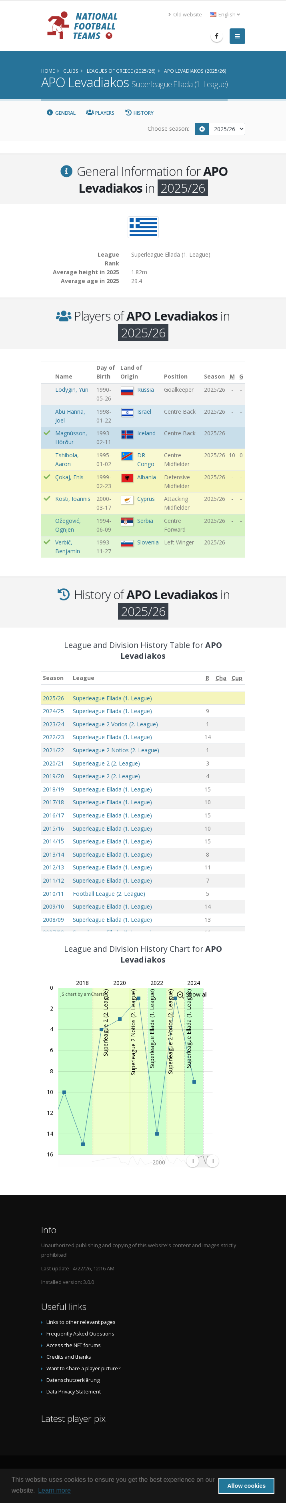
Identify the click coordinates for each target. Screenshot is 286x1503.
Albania (146, 477)
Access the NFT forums (73, 1345)
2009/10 (53, 906)
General (61, 113)
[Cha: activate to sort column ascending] (221, 678)
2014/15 (53, 841)
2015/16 (53, 828)
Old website (185, 14)
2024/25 (53, 711)
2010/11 (53, 893)
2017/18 (53, 802)
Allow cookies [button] (246, 1486)
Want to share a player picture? (83, 1368)
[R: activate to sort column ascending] (207, 678)
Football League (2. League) (109, 893)
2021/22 (53, 750)
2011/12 (53, 880)
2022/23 (53, 737)
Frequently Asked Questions (80, 1333)
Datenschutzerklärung (73, 1380)
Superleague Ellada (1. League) (112, 698)
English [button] (225, 14)
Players (100, 113)
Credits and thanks (68, 1356)
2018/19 (53, 789)
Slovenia (148, 542)
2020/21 (53, 763)
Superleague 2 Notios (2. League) (116, 750)
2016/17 (53, 815)
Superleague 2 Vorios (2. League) (115, 724)
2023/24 (53, 724)
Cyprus (146, 498)
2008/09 (53, 919)
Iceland (146, 433)
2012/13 (53, 867)
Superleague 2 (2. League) (106, 763)
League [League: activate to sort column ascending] (83, 678)
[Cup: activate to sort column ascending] (237, 678)
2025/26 (53, 698)
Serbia (145, 520)
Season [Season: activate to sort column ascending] (53, 678)
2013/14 (53, 854)
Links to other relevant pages (81, 1322)
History (139, 113)
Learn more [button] (54, 1490)
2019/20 (53, 776)
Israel (144, 411)
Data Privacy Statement (73, 1391)
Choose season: (168, 128)
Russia (145, 389)
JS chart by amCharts (82, 994)
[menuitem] (202, 1161)
